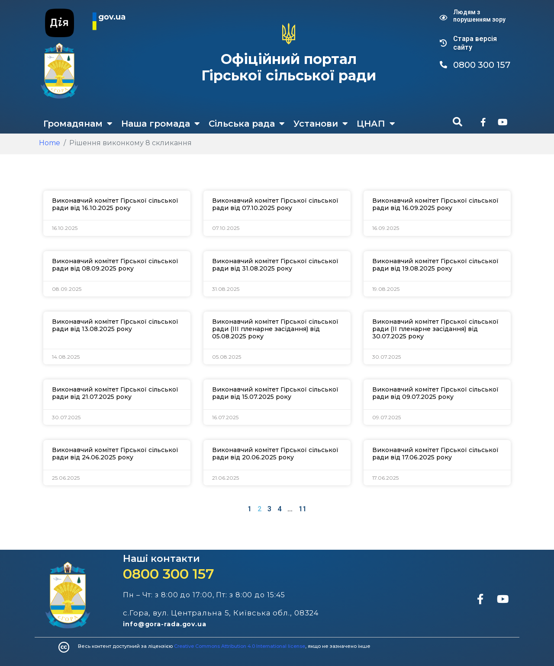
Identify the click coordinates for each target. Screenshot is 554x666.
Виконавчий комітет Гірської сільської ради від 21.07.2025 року (115, 393)
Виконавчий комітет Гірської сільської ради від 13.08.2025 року (115, 325)
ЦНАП (376, 123)
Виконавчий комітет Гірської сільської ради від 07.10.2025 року (275, 204)
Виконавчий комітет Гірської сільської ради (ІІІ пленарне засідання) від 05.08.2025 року (275, 329)
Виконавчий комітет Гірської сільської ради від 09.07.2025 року (435, 393)
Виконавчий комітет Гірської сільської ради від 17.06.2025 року (435, 453)
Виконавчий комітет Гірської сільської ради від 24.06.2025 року (115, 453)
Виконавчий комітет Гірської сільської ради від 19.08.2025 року (435, 264)
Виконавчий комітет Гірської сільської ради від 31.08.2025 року (275, 264)
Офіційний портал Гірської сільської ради (288, 67)
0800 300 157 (168, 573)
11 (302, 509)
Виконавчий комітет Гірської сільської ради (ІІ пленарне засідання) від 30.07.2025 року (435, 329)
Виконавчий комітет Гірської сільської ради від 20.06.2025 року (275, 453)
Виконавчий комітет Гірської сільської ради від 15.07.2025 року (275, 393)
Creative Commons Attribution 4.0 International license (239, 646)
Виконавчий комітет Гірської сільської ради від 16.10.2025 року (115, 204)
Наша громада (160, 123)
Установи (320, 123)
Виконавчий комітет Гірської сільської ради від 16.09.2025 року (435, 204)
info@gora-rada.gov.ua (164, 624)
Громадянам (78, 123)
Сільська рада (247, 123)
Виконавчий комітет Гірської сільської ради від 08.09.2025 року (115, 264)
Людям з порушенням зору (479, 16)
